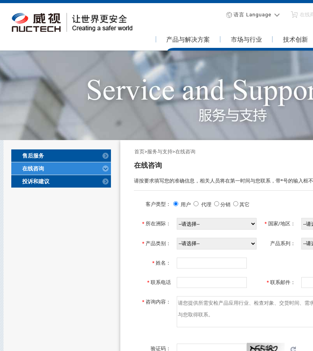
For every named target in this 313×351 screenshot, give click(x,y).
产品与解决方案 (188, 39)
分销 (225, 204)
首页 (139, 151)
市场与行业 (246, 39)
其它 (244, 204)
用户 (186, 204)
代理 (206, 204)
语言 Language (252, 15)
